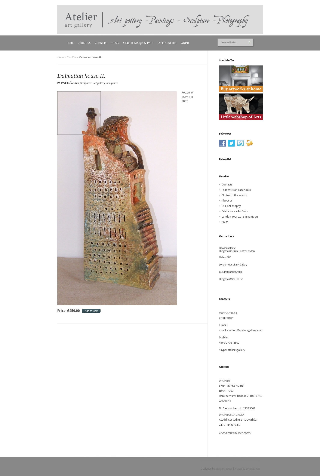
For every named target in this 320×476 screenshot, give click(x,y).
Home (70, 42)
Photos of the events (234, 195)
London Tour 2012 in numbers (240, 216)
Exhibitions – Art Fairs (235, 211)
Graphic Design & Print (138, 42)
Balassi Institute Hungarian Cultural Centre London (237, 249)
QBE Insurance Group (230, 272)
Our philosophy (231, 206)
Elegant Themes (223, 468)
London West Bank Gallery (233, 264)
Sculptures (112, 83)
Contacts (100, 42)
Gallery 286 (225, 257)
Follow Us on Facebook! (236, 189)
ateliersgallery (236, 349)
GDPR (185, 42)
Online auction (167, 42)
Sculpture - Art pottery (92, 83)
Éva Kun (71, 57)
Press (225, 222)
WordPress (254, 468)
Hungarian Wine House (231, 279)
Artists (115, 42)
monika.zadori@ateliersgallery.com (240, 330)
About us (84, 42)
